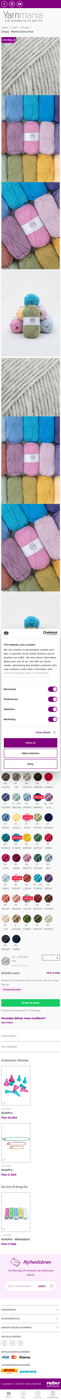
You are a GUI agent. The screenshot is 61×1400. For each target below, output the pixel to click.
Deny (30, 764)
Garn (15, 27)
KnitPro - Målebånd (15, 1239)
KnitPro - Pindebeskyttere (13, 1113)
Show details (43, 732)
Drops (25, 27)
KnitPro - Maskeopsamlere (14, 1170)
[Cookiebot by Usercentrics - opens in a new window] (43, 633)
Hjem (4, 27)
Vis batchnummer (12, 989)
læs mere (7, 1022)
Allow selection (30, 753)
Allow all (30, 742)
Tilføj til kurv (30, 1002)
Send (41, 1286)
